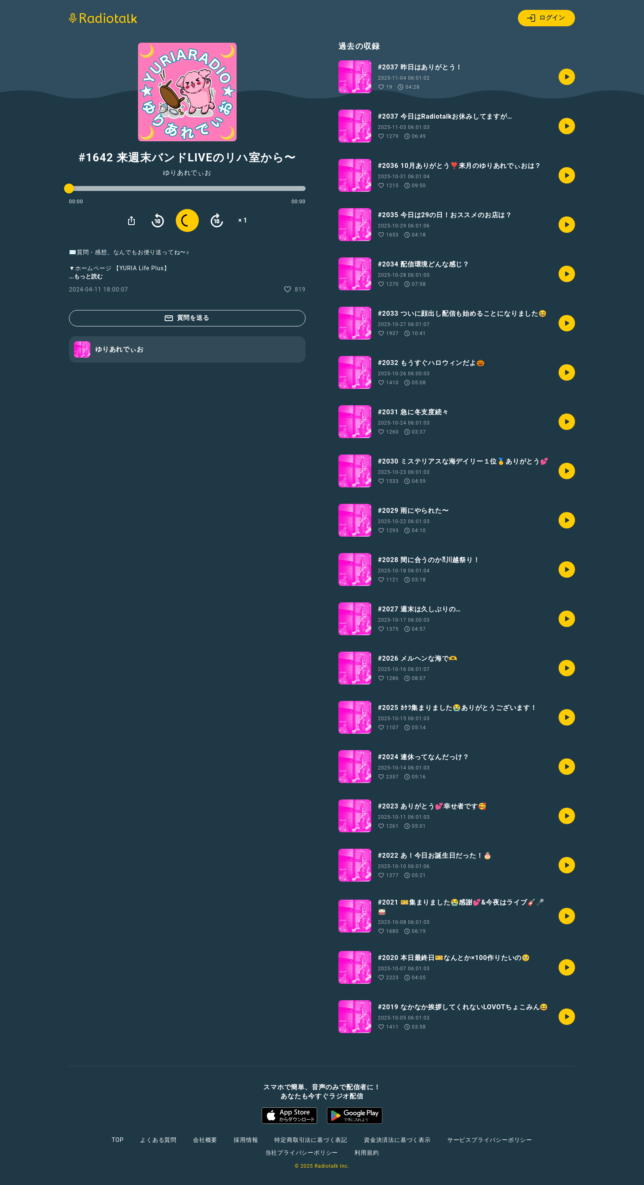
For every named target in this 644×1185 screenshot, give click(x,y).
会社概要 (205, 1140)
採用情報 (246, 1140)
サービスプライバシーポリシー (489, 1140)
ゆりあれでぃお (187, 173)
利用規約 (366, 1152)
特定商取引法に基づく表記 (310, 1140)
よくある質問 (158, 1140)
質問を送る (186, 318)
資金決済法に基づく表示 (397, 1140)
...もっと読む (86, 276)
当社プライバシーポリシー (301, 1152)
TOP (118, 1140)
